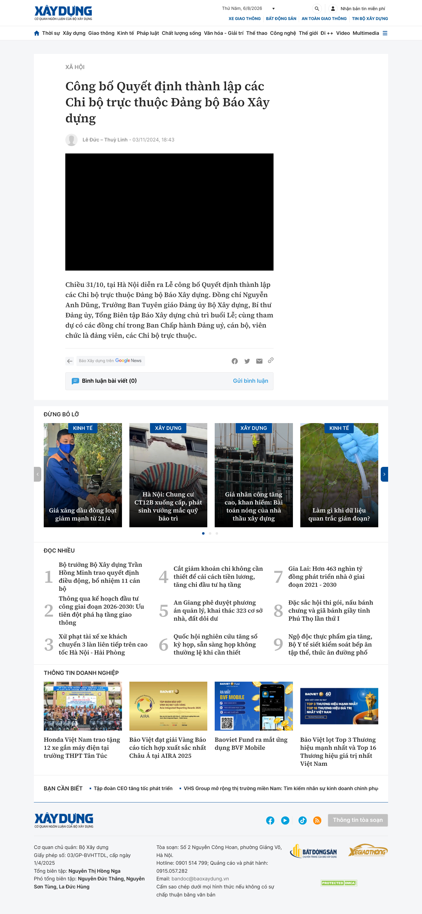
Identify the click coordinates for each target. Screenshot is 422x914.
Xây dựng (74, 33)
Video (343, 33)
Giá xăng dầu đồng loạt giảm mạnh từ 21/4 (82, 514)
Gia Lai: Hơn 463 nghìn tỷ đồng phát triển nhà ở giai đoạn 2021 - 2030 (326, 577)
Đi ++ (327, 33)
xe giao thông (245, 18)
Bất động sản (281, 18)
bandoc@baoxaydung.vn (200, 878)
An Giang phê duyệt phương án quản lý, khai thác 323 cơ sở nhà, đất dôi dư (217, 610)
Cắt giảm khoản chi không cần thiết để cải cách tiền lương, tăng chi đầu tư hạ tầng (218, 577)
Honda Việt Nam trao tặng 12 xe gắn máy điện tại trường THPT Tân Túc (82, 748)
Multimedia (366, 33)
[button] (203, 533)
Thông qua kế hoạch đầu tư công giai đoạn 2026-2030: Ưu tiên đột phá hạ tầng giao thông (101, 610)
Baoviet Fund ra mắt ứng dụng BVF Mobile (251, 744)
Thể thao (256, 33)
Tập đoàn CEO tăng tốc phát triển (133, 788)
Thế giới (308, 33)
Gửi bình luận (250, 381)
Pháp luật (148, 33)
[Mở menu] (385, 33)
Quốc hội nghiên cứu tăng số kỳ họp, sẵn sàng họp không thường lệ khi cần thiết (215, 644)
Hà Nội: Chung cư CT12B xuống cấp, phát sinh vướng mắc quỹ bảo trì (168, 506)
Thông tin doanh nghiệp (81, 673)
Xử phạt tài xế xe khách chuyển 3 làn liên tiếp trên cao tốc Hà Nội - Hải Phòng (103, 644)
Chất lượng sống (181, 33)
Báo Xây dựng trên (110, 361)
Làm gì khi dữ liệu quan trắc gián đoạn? (339, 514)
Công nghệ (283, 33)
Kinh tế (125, 33)
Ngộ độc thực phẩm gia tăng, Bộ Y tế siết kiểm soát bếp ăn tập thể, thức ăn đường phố (330, 644)
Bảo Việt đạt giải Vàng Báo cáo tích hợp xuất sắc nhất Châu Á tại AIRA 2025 (167, 748)
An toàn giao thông (324, 18)
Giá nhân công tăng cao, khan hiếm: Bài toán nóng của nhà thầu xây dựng (254, 506)
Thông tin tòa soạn (358, 820)
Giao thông (101, 33)
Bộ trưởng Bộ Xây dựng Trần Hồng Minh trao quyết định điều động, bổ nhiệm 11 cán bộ (100, 577)
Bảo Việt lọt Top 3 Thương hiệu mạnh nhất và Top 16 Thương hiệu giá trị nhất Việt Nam (338, 752)
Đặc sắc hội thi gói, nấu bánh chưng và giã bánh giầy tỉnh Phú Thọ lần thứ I (330, 610)
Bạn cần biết (63, 788)
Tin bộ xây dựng (370, 18)
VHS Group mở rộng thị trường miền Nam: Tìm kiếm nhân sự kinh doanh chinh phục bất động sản (298, 788)
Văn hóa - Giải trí (223, 33)
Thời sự (51, 33)
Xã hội (74, 67)
